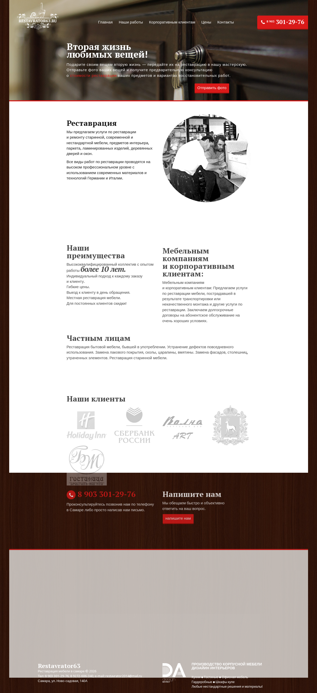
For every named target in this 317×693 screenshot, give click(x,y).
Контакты (225, 22)
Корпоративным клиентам (172, 22)
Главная (105, 22)
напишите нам (178, 540)
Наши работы (131, 22)
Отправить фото (212, 87)
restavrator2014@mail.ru (123, 676)
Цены (206, 22)
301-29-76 (282, 22)
